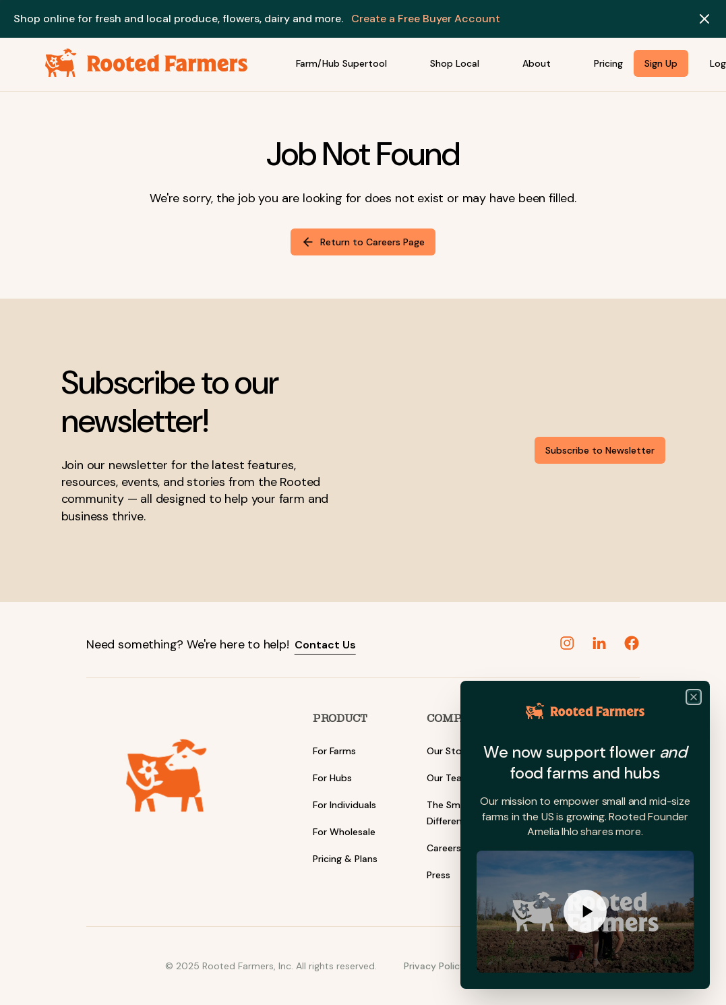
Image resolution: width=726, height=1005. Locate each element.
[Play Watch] (585, 913)
